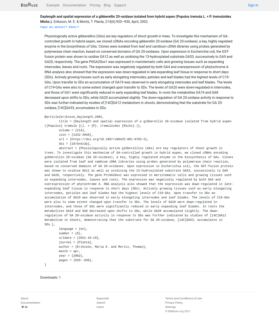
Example (52, 5)
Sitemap (170, 307)
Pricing (95, 5)
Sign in (253, 5)
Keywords (102, 298)
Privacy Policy (174, 302)
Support (120, 5)
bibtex (74, 27)
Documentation (74, 5)
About (24, 298)
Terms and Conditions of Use (183, 298)
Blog (107, 5)
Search (100, 302)
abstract (60, 27)
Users (100, 307)
